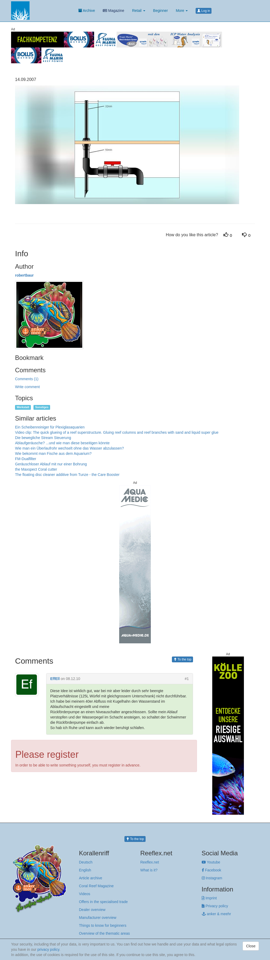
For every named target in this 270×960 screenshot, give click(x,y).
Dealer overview (92, 910)
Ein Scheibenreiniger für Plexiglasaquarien (50, 427)
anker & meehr (216, 914)
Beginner (160, 10)
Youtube (211, 862)
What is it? (148, 870)
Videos (84, 894)
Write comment (27, 387)
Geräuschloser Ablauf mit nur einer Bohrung (51, 464)
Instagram (212, 878)
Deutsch (86, 862)
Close (250, 946)
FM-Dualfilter (25, 459)
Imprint (209, 898)
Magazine (113, 10)
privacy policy (48, 949)
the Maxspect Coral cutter (36, 469)
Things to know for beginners (103, 925)
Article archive (90, 878)
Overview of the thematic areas (104, 933)
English (85, 870)
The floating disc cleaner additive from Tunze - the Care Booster (67, 474)
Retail (138, 10)
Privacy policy (215, 906)
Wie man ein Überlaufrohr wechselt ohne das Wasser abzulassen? (69, 448)
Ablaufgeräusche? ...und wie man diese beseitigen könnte (62, 443)
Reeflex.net (149, 862)
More (182, 10)
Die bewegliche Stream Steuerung (43, 438)
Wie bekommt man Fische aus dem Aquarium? (53, 453)
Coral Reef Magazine (96, 886)
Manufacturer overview (98, 917)
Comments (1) (26, 379)
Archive (86, 10)
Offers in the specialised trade (103, 902)
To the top (182, 659)
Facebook (211, 870)
